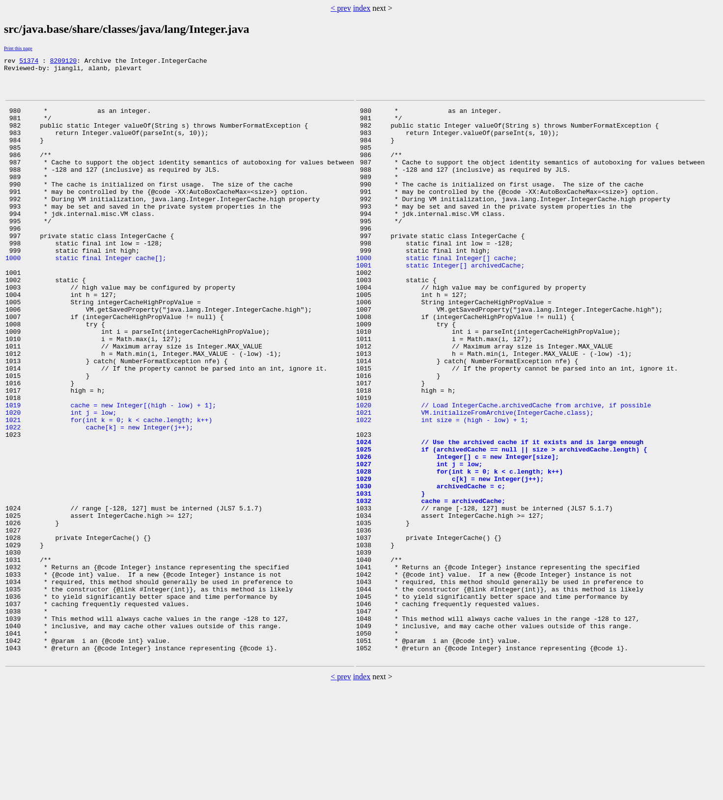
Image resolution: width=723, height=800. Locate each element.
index (362, 8)
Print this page (18, 48)
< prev (341, 8)
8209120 (63, 61)
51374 (28, 61)
